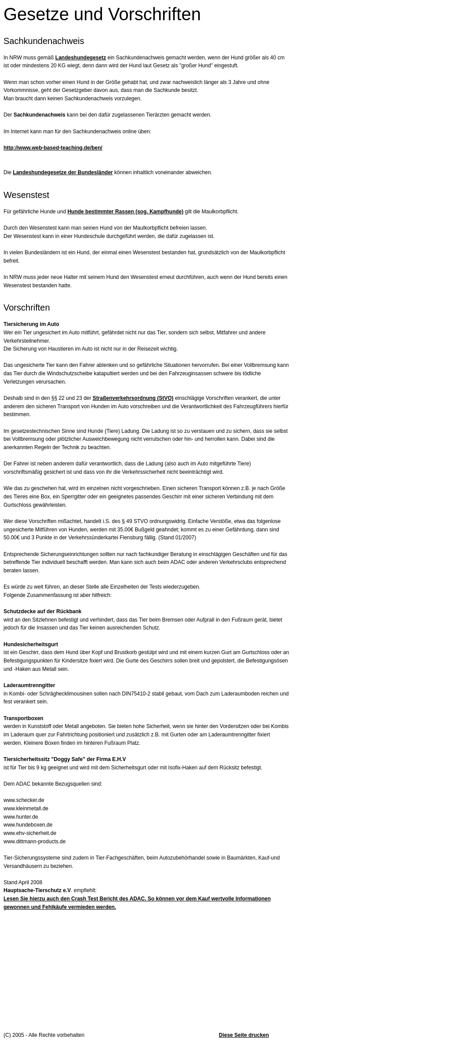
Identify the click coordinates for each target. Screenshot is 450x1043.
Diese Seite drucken (244, 1035)
